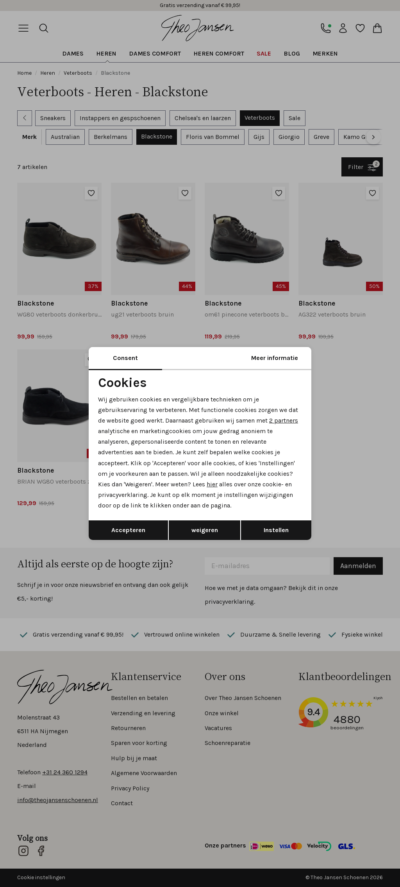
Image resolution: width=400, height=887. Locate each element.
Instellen (276, 530)
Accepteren (128, 530)
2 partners (283, 420)
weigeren (204, 530)
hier (212, 484)
